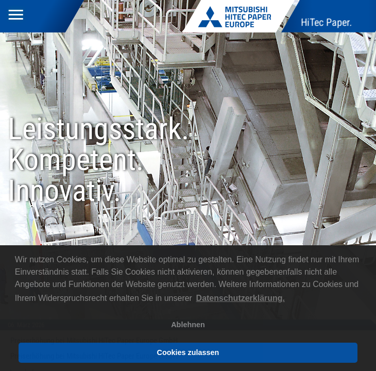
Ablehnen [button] (188, 325)
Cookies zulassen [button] (188, 352)
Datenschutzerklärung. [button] (240, 298)
